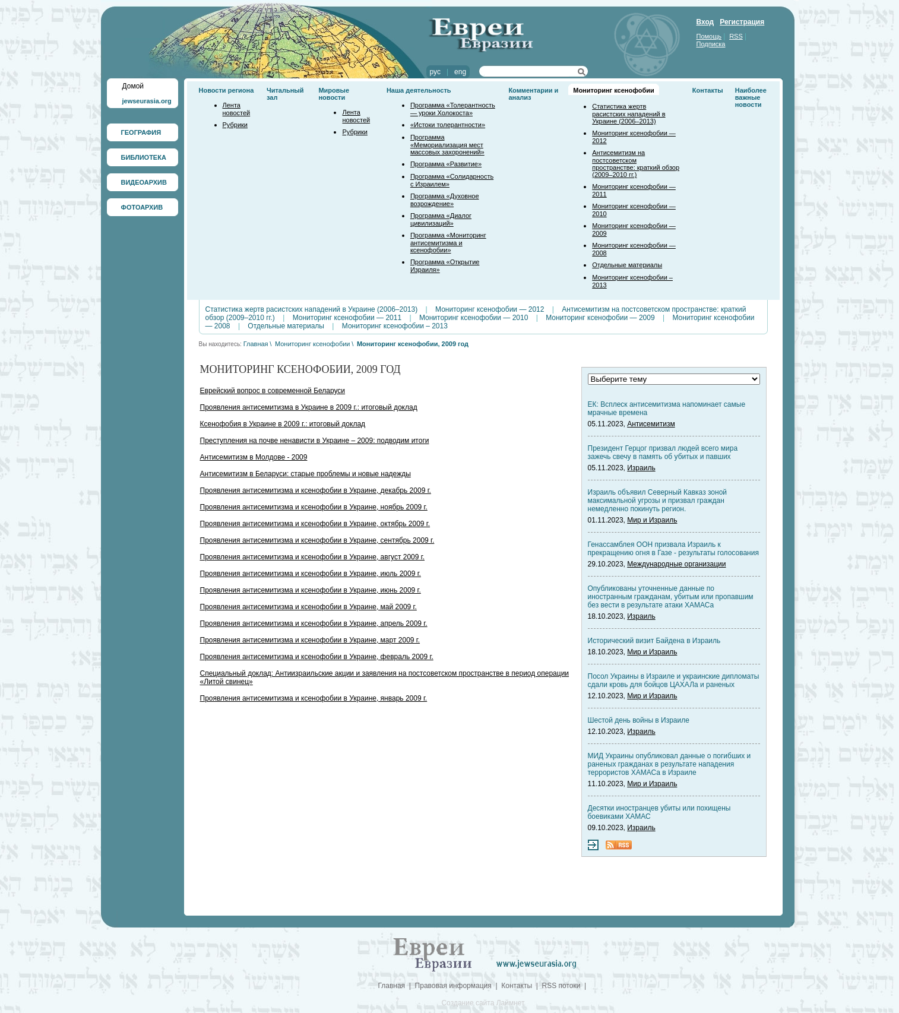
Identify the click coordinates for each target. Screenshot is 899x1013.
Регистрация (742, 22)
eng (460, 72)
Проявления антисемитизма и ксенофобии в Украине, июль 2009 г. (310, 573)
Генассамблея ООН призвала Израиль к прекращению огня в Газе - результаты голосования (673, 548)
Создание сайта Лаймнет (482, 1003)
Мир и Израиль (652, 520)
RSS (736, 36)
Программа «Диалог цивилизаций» (440, 219)
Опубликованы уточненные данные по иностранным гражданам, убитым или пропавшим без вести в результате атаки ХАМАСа (671, 596)
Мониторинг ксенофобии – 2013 (395, 326)
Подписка (711, 44)
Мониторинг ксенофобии (613, 90)
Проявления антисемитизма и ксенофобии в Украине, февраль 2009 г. (316, 657)
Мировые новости (333, 94)
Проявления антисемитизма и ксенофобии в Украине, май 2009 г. (308, 607)
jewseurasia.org (147, 101)
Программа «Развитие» (446, 163)
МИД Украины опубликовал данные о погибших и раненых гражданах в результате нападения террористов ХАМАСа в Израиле (669, 764)
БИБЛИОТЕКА (143, 157)
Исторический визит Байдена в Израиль (654, 641)
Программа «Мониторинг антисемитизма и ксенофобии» (448, 243)
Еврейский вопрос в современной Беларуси (273, 391)
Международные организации (676, 564)
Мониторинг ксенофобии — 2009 (600, 318)
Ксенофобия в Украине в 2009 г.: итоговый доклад (283, 424)
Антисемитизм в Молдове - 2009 (254, 457)
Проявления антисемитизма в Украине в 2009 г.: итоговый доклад (308, 407)
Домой (133, 86)
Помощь (709, 36)
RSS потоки (561, 986)
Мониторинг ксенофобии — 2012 (489, 309)
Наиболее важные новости (751, 97)
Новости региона (226, 90)
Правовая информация (453, 986)
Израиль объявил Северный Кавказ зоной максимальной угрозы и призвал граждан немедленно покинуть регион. (657, 500)
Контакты (707, 90)
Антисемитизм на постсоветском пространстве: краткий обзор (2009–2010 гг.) (635, 163)
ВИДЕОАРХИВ (144, 182)
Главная (255, 343)
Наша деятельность (419, 90)
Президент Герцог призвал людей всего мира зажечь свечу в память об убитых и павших (663, 452)
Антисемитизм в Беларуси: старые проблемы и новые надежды (305, 474)
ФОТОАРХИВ (142, 207)
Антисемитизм (651, 424)
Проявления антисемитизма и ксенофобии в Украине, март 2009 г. (310, 640)
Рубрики (235, 124)
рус (435, 72)
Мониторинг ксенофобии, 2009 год (413, 343)
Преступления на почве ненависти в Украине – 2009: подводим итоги (314, 440)
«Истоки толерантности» (447, 124)
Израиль (641, 468)
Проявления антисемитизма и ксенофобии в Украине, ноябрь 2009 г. (314, 507)
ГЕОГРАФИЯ (141, 132)
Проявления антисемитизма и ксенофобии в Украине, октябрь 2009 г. (315, 524)
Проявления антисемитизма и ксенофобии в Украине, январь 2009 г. (314, 698)
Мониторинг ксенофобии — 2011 (347, 318)
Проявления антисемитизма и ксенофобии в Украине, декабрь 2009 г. (315, 490)
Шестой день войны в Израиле (638, 720)
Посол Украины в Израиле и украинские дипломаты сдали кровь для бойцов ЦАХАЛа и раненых (673, 680)
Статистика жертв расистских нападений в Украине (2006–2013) (628, 114)
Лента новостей (237, 109)
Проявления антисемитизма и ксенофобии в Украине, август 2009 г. (312, 557)
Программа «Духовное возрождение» (444, 199)
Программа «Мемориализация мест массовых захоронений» (447, 145)
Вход (705, 22)
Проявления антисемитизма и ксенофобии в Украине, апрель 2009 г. (314, 623)
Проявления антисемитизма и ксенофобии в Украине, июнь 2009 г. (310, 590)
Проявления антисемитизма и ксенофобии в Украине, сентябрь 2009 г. (317, 540)
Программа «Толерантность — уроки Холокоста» (452, 109)
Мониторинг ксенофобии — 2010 (473, 318)
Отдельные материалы (627, 264)
